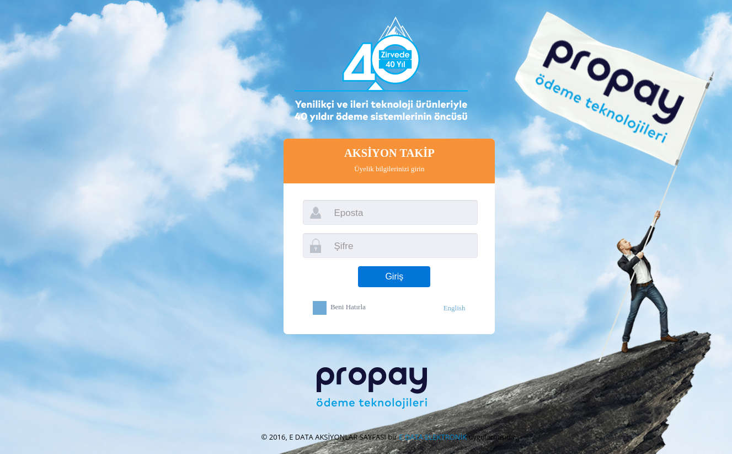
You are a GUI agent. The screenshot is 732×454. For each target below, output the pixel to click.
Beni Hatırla (348, 307)
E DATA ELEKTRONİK (433, 437)
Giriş (394, 276)
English (455, 308)
